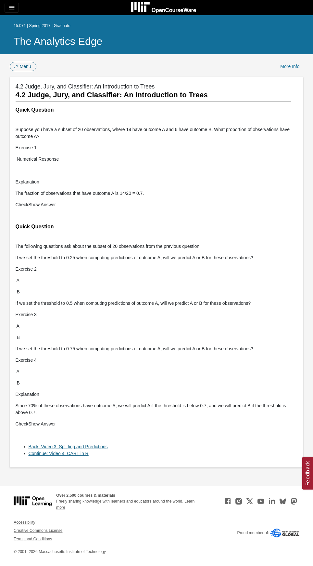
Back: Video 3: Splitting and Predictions (68, 446)
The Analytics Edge (58, 41)
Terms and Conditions (33, 539)
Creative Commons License (38, 530)
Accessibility (24, 522)
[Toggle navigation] (12, 8)
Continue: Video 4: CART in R (59, 453)
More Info (289, 66)
